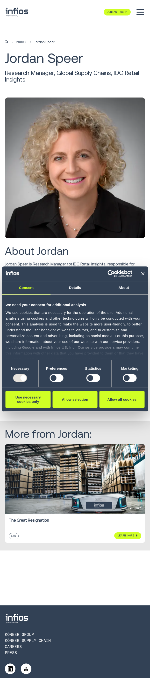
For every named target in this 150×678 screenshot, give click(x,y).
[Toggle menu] (140, 12)
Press (11, 652)
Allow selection (75, 399)
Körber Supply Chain (28, 640)
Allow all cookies (121, 399)
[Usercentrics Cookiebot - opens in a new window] (111, 273)
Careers (13, 646)
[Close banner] (142, 273)
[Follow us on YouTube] (26, 668)
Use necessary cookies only (28, 399)
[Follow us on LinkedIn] (10, 668)
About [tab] (123, 288)
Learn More (125, 535)
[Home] (6, 42)
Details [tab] (75, 288)
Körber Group (19, 634)
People (21, 42)
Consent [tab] (26, 288)
